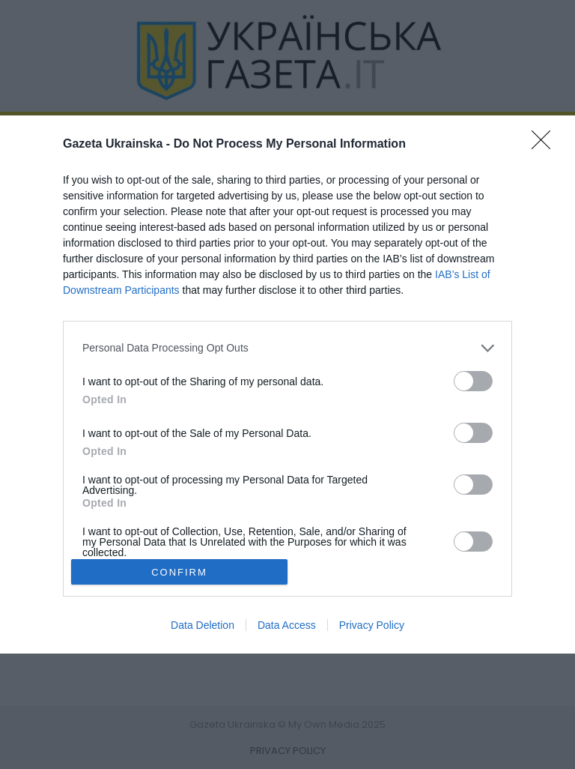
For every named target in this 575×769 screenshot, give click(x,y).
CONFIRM (179, 572)
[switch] (473, 381)
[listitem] (287, 348)
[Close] (546, 144)
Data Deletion (202, 625)
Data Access (287, 625)
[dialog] (287, 384)
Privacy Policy (371, 625)
